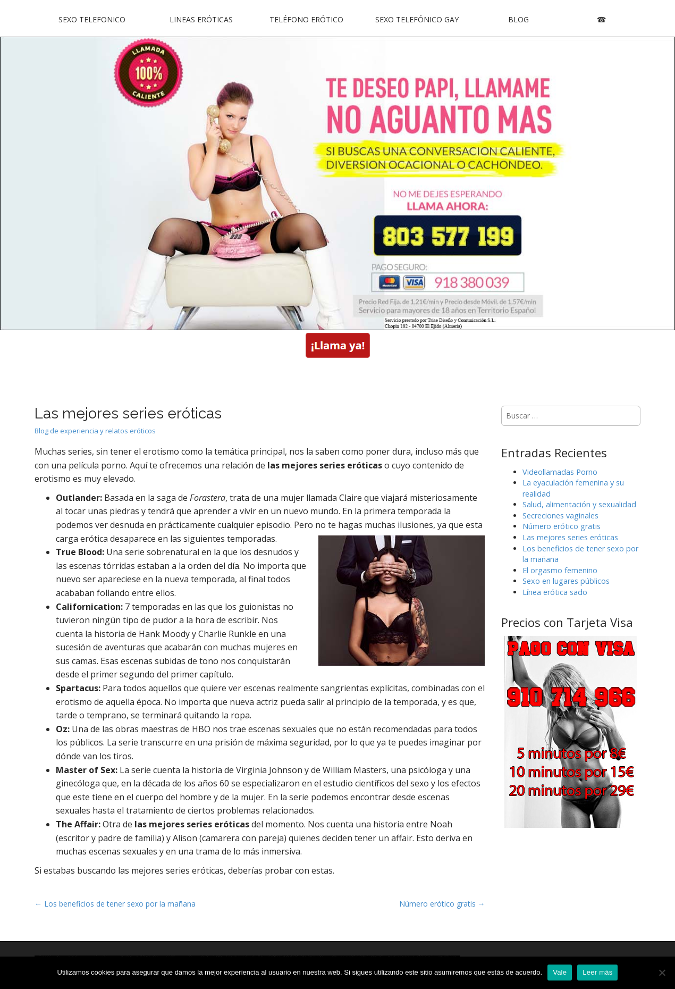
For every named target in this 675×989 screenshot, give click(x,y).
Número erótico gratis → (442, 904)
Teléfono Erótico (306, 19)
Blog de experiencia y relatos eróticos (95, 430)
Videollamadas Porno (559, 472)
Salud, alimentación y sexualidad (579, 504)
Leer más (597, 972)
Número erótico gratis (561, 526)
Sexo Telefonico (91, 19)
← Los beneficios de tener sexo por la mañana (115, 904)
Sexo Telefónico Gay (417, 19)
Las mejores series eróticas (570, 537)
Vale (560, 972)
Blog (518, 19)
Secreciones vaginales (560, 515)
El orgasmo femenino (559, 570)
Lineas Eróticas (201, 19)
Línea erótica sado (554, 592)
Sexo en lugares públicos (566, 581)
